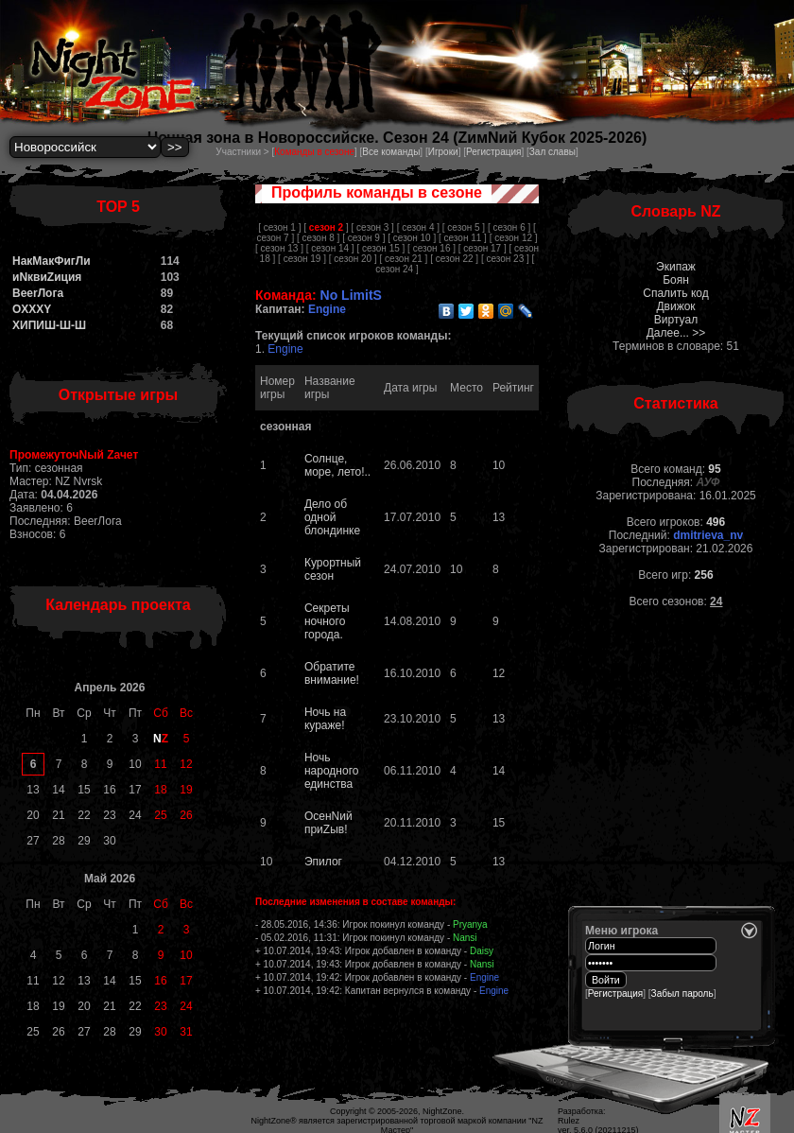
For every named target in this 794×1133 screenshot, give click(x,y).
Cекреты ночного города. (327, 621)
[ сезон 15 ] (380, 248)
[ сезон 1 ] (279, 227)
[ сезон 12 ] (514, 238)
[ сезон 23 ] (505, 258)
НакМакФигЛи (51, 261)
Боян (676, 280)
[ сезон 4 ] (418, 227)
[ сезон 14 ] (330, 248)
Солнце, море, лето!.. (337, 465)
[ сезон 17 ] (482, 248)
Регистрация (493, 152)
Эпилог (323, 861)
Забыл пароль (682, 993)
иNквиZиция (46, 277)
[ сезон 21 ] (403, 258)
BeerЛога (37, 293)
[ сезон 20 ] (353, 258)
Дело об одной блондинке (332, 517)
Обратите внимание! (331, 673)
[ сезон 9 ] (363, 238)
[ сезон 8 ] (318, 238)
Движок (675, 306)
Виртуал (676, 319)
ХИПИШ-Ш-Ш (49, 325)
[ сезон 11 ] (463, 238)
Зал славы (552, 152)
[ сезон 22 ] (454, 258)
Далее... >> (676, 333)
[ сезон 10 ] (412, 238)
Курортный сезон (332, 569)
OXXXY (31, 309)
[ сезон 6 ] (509, 227)
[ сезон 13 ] (279, 248)
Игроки (443, 152)
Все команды (391, 152)
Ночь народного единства (331, 771)
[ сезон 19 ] (302, 258)
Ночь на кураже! (325, 719)
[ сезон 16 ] (431, 248)
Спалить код (675, 293)
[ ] (325, 227)
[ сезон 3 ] (373, 227)
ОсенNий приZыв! (328, 823)
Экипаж (676, 266)
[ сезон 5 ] (463, 227)
